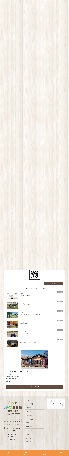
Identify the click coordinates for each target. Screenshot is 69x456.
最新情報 (28, 438)
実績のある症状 (30, 419)
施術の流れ (29, 408)
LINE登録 (44, 453)
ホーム (27, 400)
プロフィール (29, 423)
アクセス (28, 434)
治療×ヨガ (29, 411)
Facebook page (56, 403)
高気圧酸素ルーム (31, 415)
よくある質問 (29, 430)
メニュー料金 (29, 404)
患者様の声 (29, 426)
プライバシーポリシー (32, 442)
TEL (61, 453)
